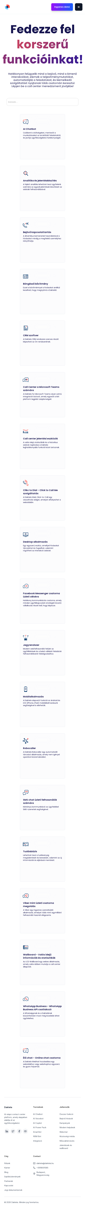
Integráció (37, 1141)
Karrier (7, 1167)
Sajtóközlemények (12, 1176)
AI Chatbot (37, 1114)
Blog (6, 1172)
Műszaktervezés (67, 1141)
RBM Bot (37, 1136)
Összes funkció (66, 1114)
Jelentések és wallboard (66, 1146)
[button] (78, 7)
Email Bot (37, 1132)
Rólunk (7, 1163)
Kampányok (65, 1123)
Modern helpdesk (67, 1127)
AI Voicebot (38, 1118)
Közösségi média (67, 1136)
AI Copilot (37, 1123)
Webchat (63, 1132)
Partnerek (8, 1181)
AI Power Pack (39, 1127)
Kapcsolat (8, 1185)
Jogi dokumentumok (13, 1190)
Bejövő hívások (66, 1118)
